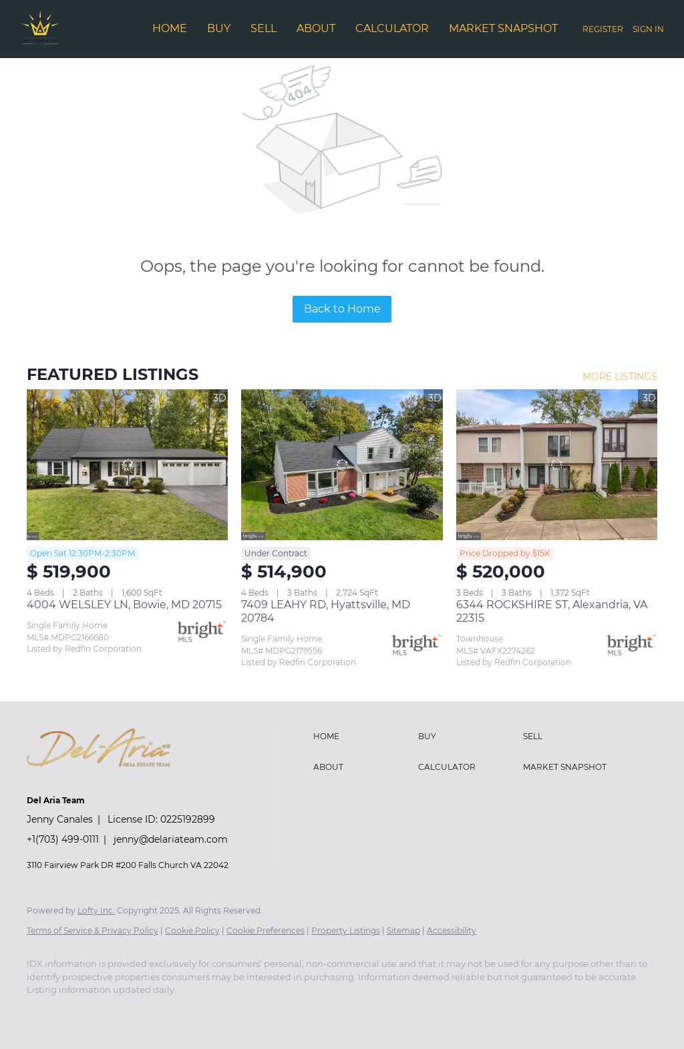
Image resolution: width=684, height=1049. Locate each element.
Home (169, 28)
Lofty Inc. (96, 910)
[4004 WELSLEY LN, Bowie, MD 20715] (127, 464)
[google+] (198, 1013)
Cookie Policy (192, 930)
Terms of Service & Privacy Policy (92, 930)
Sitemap (403, 930)
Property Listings (345, 930)
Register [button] (602, 29)
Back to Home (342, 308)
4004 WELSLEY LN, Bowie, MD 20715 (124, 604)
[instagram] (159, 1013)
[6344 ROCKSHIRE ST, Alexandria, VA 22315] (556, 464)
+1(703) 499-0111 (63, 839)
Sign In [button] (648, 29)
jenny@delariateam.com (171, 839)
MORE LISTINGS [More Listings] (619, 377)
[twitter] (120, 1013)
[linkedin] (81, 1013)
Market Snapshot (503, 28)
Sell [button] (263, 28)
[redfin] (236, 1013)
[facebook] (43, 1013)
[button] (362, 736)
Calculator (392, 28)
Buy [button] (218, 28)
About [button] (316, 28)
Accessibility (451, 930)
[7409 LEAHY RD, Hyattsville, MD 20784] (341, 464)
